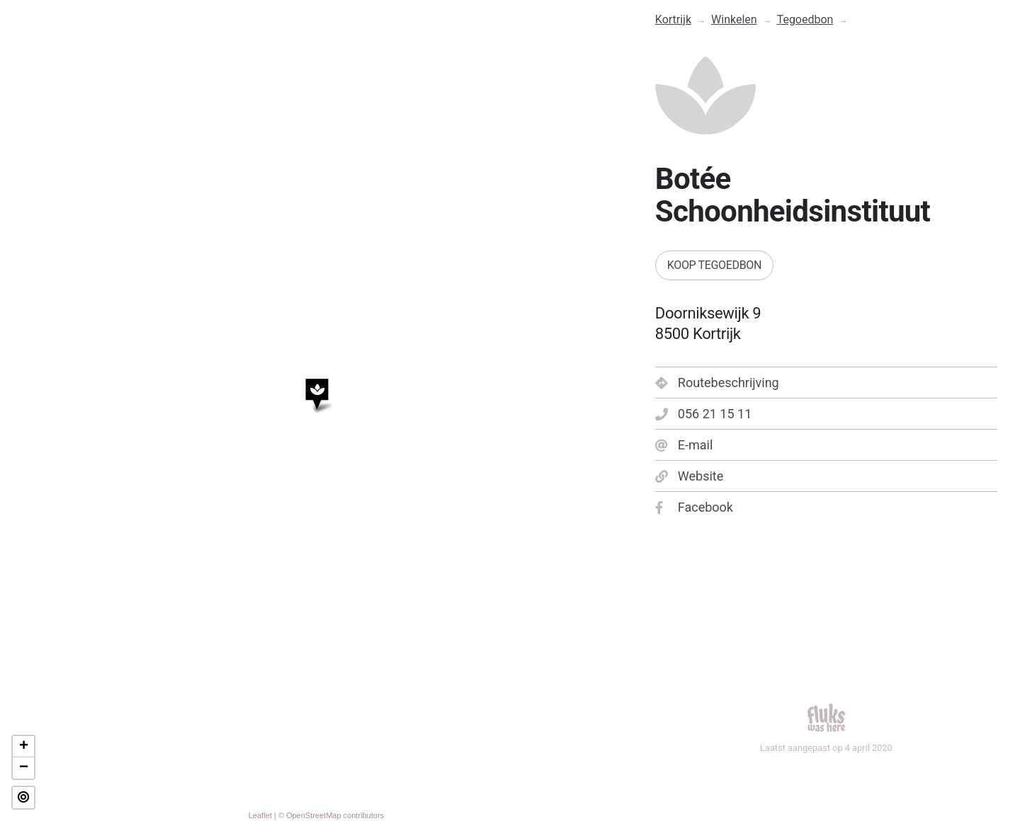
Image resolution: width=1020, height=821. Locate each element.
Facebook (694, 507)
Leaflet (260, 815)
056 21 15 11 (703, 413)
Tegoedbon (805, 19)
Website (689, 476)
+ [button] (23, 746)
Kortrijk (673, 19)
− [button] (23, 768)
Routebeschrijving (717, 382)
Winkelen (734, 19)
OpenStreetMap (313, 815)
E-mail (684, 444)
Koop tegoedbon (714, 265)
